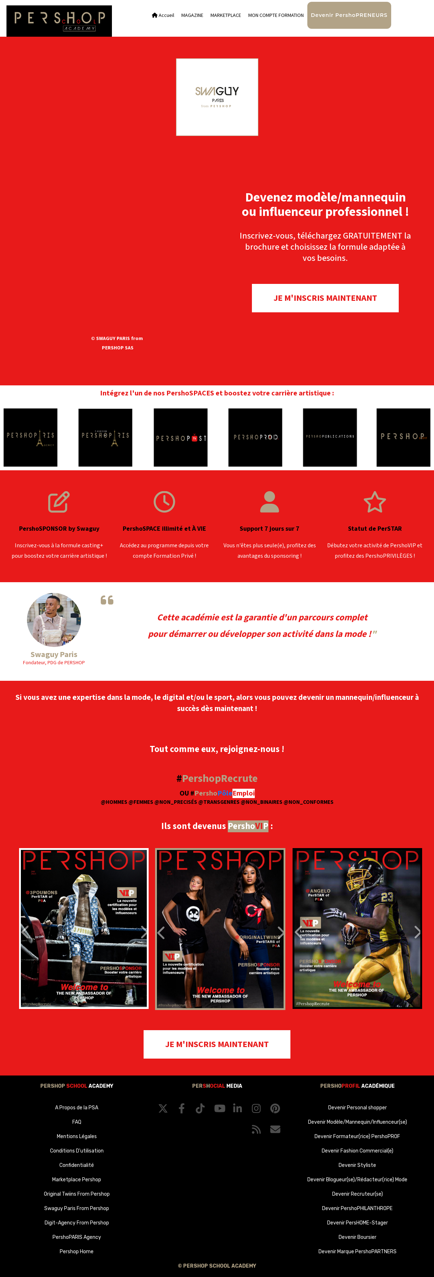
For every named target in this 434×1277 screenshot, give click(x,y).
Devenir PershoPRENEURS (349, 15)
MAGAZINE (192, 15)
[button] (30, 928)
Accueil (163, 15)
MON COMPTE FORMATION (276, 15)
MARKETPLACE (226, 15)
